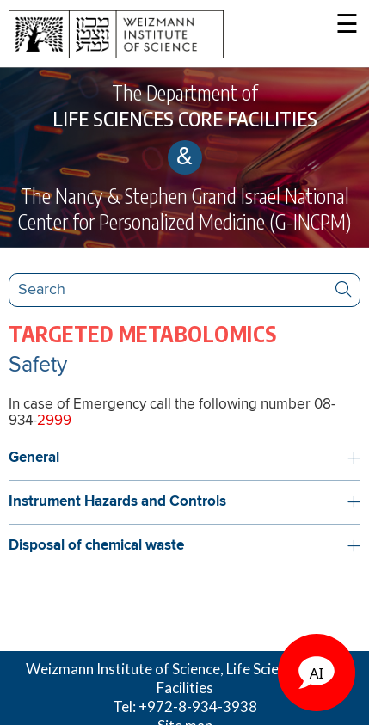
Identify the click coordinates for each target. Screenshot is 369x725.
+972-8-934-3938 (197, 706)
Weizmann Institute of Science (123, 669)
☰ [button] (347, 25)
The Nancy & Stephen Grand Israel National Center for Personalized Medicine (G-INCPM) (184, 208)
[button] (184, 458)
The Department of (184, 106)
